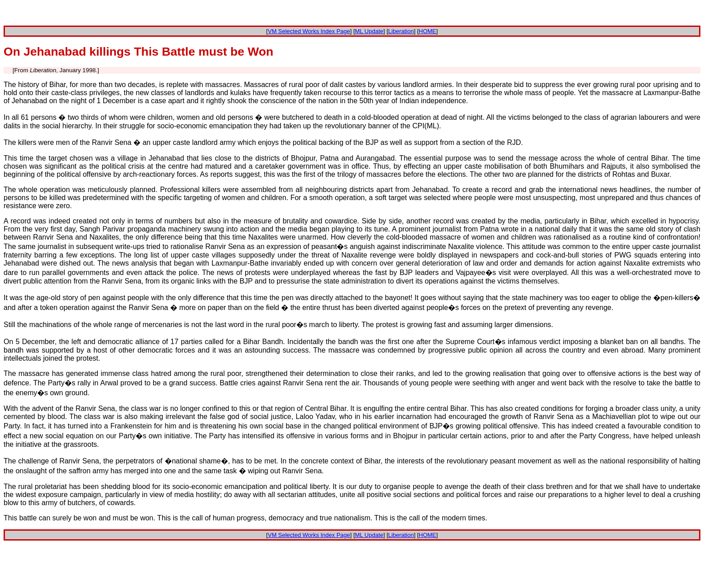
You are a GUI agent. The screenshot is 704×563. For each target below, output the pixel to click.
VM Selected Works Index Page (309, 31)
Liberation (401, 31)
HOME (427, 31)
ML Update (369, 31)
